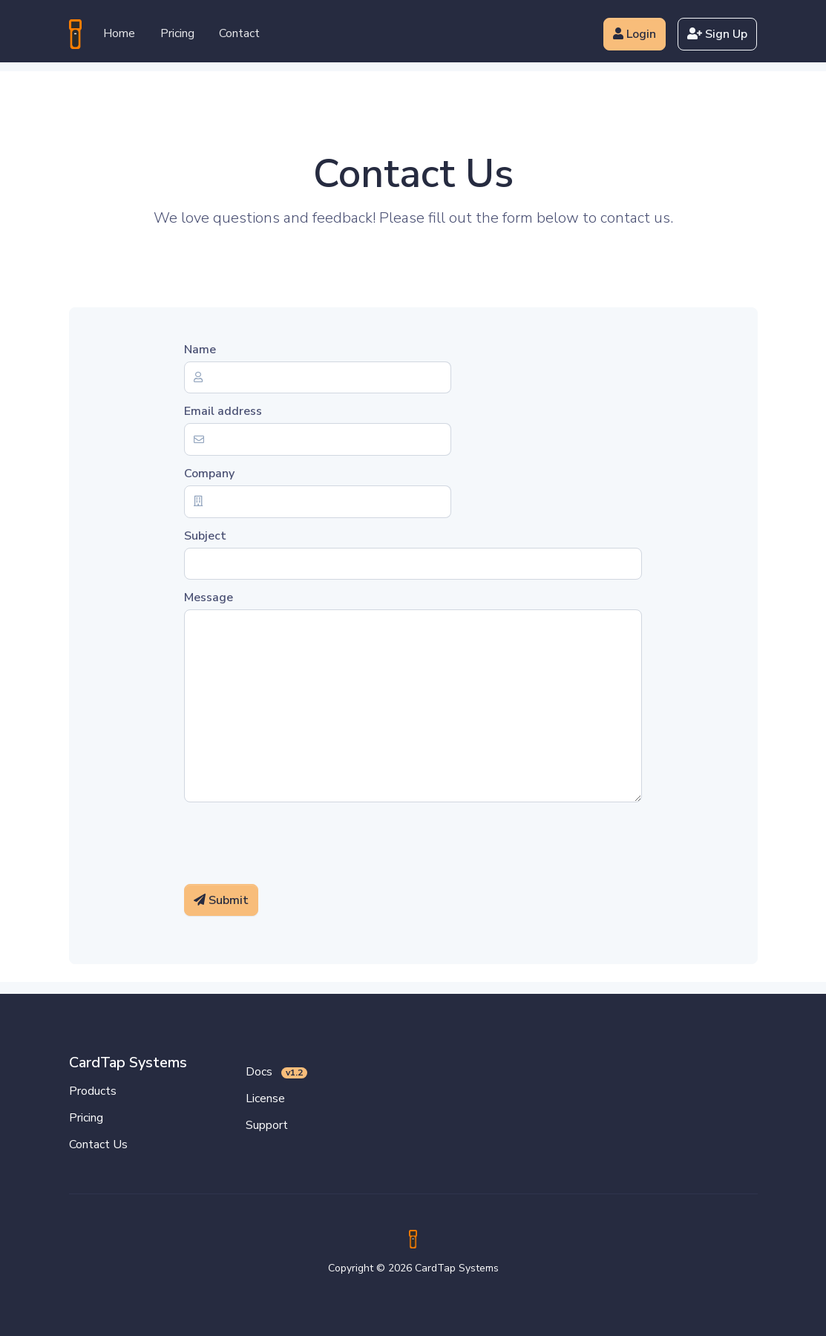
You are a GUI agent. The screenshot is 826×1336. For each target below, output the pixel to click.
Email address (223, 411)
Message (208, 597)
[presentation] (297, 843)
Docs (277, 1072)
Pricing (177, 33)
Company (209, 473)
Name (200, 350)
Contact (239, 33)
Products (93, 1091)
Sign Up (717, 34)
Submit (221, 900)
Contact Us (98, 1144)
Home (119, 33)
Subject (205, 536)
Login (634, 34)
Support (267, 1125)
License (265, 1098)
